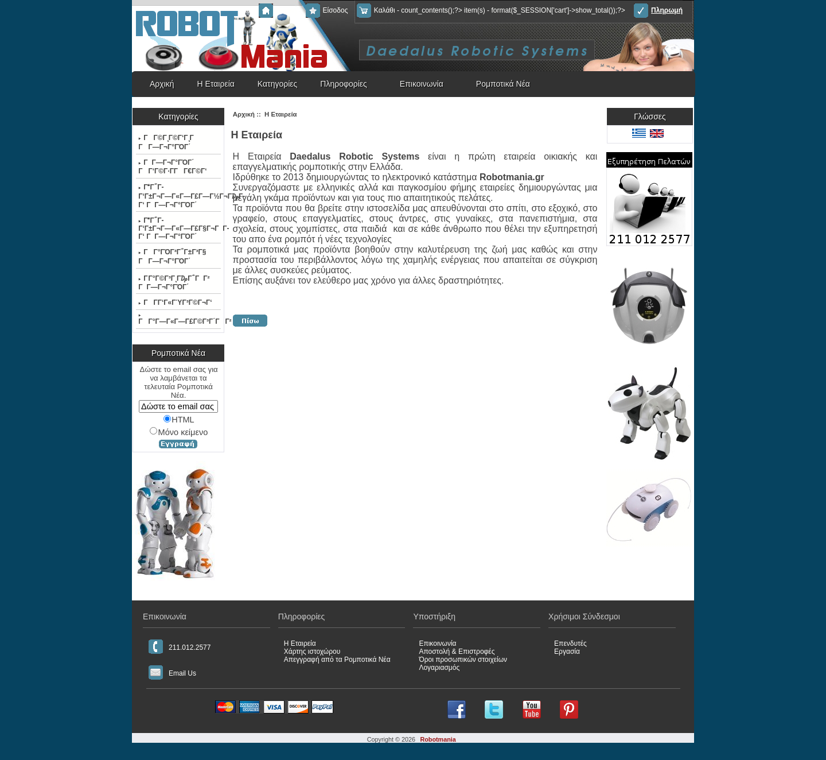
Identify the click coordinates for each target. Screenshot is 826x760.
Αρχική (278, 10)
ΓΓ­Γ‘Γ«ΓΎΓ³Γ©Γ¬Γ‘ (175, 302)
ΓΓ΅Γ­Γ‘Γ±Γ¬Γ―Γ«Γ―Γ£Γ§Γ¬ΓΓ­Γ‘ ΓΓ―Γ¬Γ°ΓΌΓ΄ (179, 228)
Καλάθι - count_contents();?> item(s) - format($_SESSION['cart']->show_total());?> (491, 10)
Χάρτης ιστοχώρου (312, 651)
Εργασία (567, 651)
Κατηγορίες (277, 83)
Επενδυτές (570, 643)
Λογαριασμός (439, 668)
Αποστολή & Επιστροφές (456, 651)
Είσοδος (327, 10)
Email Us (172, 672)
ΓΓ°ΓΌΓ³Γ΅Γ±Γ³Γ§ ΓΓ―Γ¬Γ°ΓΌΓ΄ (172, 256)
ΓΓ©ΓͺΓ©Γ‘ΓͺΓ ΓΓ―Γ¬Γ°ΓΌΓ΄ (169, 142)
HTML (178, 419)
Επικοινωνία (421, 83)
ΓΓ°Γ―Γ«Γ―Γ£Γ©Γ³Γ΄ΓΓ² (179, 319)
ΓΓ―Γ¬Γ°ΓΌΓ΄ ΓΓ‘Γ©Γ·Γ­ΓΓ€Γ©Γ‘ (172, 166)
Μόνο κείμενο (179, 431)
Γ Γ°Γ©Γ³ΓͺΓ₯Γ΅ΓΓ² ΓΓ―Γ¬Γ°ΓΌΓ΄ (173, 282)
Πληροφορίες (343, 83)
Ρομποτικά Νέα (503, 83)
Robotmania (437, 739)
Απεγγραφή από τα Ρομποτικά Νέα (337, 660)
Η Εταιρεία (216, 83)
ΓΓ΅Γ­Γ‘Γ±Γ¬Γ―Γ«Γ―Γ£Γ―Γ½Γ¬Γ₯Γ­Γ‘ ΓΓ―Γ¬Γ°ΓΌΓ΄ (179, 196)
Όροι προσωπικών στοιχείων (463, 660)
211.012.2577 (180, 646)
